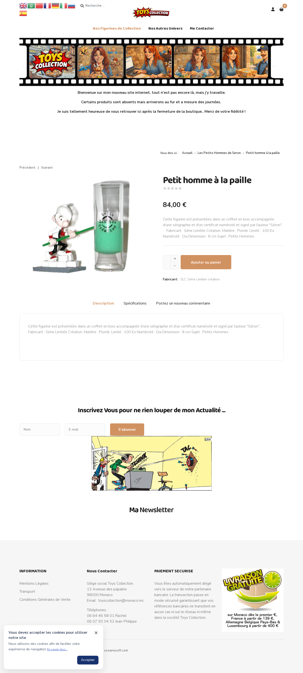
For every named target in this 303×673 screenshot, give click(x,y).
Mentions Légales (34, 583)
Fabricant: (170, 279)
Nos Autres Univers (165, 28)
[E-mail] (85, 429)
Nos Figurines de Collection (117, 28)
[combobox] (103, 5)
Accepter (88, 660)
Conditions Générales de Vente (45, 599)
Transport (27, 591)
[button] (281, 9)
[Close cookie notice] (96, 632)
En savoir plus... (57, 649)
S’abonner (127, 429)
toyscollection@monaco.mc (121, 600)
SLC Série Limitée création (200, 279)
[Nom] (40, 429)
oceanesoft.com (116, 650)
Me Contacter (202, 28)
